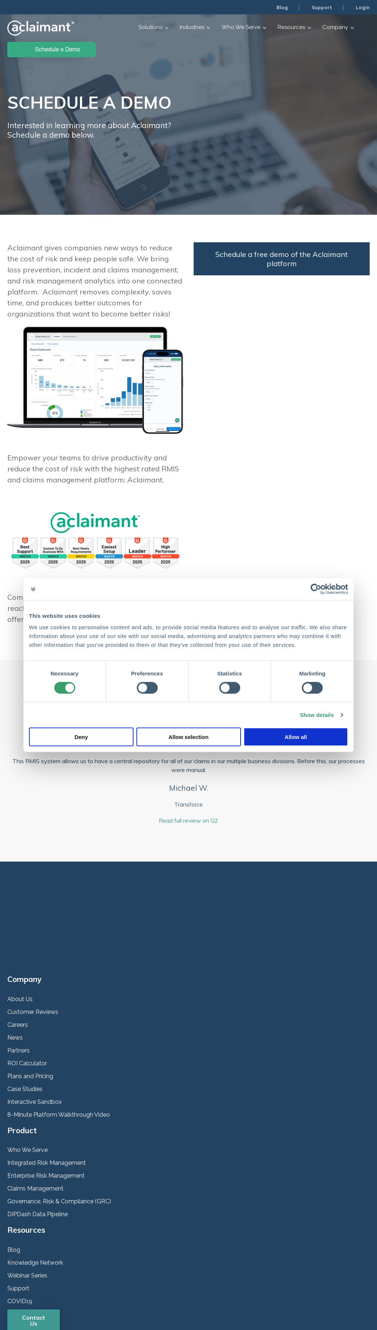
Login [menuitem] (362, 7)
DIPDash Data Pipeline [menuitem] (37, 1144)
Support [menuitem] (320, 7)
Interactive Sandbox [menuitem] (34, 1032)
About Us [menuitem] (20, 929)
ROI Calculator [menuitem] (27, 993)
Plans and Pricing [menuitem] (30, 1006)
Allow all (296, 737)
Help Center (149, 1294)
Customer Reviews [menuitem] (32, 942)
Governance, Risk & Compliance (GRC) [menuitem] (59, 1131)
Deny (81, 737)
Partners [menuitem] (18, 980)
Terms (70, 1294)
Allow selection (188, 737)
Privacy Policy (24, 1294)
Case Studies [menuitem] (25, 1019)
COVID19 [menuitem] (19, 1231)
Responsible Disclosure (106, 1294)
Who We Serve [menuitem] (27, 1080)
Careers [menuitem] (17, 955)
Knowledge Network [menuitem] (35, 1192)
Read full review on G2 (188, 820)
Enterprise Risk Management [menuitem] (46, 1106)
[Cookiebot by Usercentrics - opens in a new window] (316, 588)
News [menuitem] (15, 967)
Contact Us (33, 1250)
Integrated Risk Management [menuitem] (46, 1093)
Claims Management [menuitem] (35, 1119)
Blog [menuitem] (280, 7)
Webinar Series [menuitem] (27, 1205)
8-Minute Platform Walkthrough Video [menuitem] (58, 1044)
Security (51, 1294)
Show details (317, 714)
